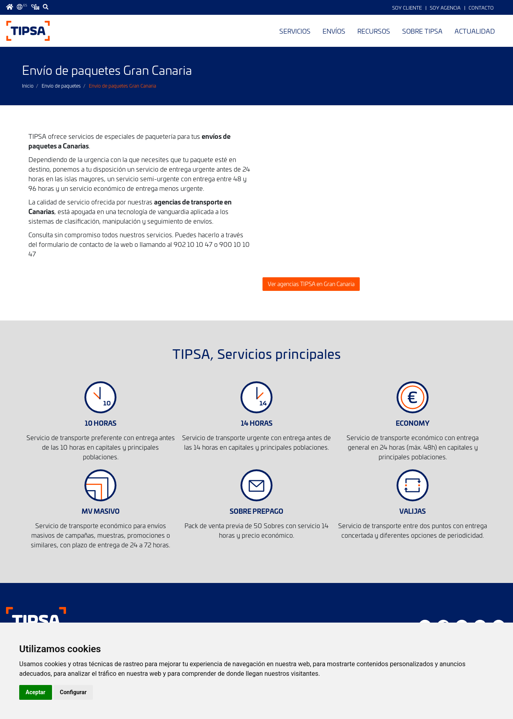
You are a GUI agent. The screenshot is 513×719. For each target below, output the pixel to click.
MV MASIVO (101, 510)
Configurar (73, 692)
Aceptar (36, 692)
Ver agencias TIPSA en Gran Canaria (311, 284)
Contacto (481, 7)
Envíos (334, 30)
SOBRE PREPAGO (256, 510)
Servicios (295, 30)
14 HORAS (257, 422)
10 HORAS (100, 422)
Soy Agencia (445, 7)
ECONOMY (412, 422)
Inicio (28, 85)
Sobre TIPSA (422, 30)
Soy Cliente (407, 7)
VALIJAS (412, 510)
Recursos (373, 30)
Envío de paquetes (61, 85)
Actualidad (475, 30)
